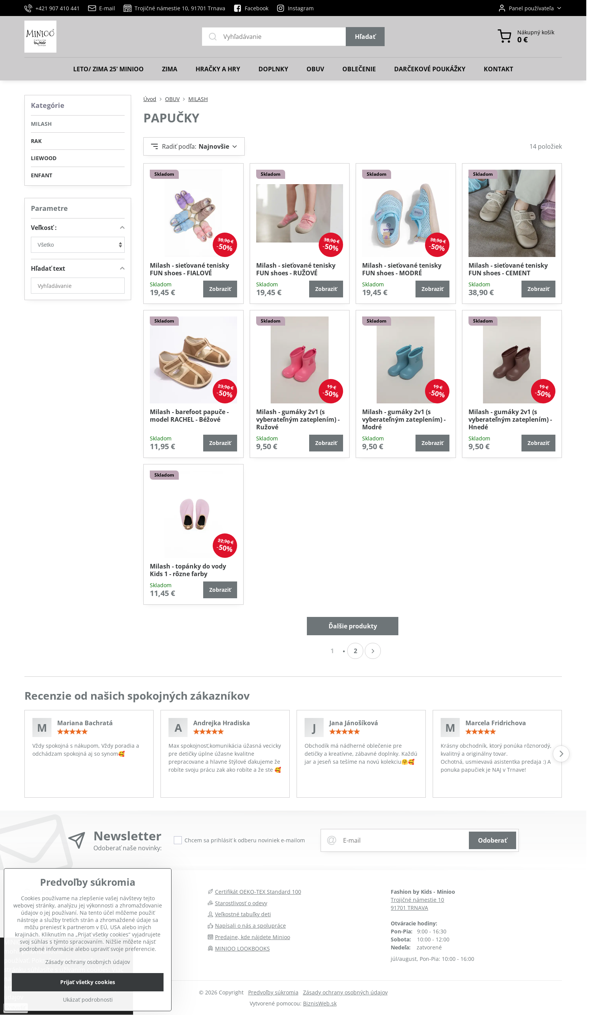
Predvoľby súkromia (273, 992)
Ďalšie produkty (353, 626)
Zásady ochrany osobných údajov (345, 992)
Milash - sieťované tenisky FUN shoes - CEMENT (508, 269)
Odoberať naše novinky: (127, 848)
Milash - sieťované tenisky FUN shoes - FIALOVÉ (189, 269)
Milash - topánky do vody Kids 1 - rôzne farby (188, 570)
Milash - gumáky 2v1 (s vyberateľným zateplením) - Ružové (298, 419)
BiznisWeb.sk (320, 1003)
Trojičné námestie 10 (417, 899)
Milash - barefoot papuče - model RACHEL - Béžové (189, 416)
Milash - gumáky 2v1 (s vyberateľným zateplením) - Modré (404, 419)
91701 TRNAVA (409, 907)
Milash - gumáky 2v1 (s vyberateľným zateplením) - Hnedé (510, 419)
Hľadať (365, 36)
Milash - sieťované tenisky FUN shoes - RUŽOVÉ (295, 269)
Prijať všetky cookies (87, 998)
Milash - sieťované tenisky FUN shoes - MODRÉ (401, 269)
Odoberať (492, 840)
